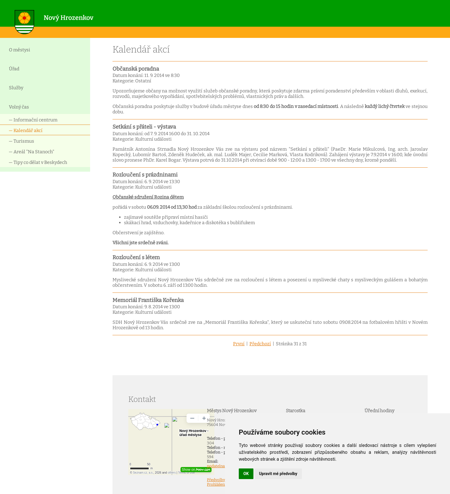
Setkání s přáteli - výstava (144, 127)
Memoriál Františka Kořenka (148, 300)
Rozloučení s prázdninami (145, 175)
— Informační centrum (33, 120)
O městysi (19, 50)
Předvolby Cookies (223, 480)
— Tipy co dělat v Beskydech (38, 162)
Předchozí (260, 343)
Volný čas (19, 107)
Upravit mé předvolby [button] (278, 473)
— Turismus (21, 141)
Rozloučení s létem (136, 257)
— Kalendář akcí (25, 130)
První (239, 343)
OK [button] (246, 473)
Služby (16, 87)
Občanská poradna (136, 69)
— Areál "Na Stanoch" (31, 151)
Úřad (14, 68)
